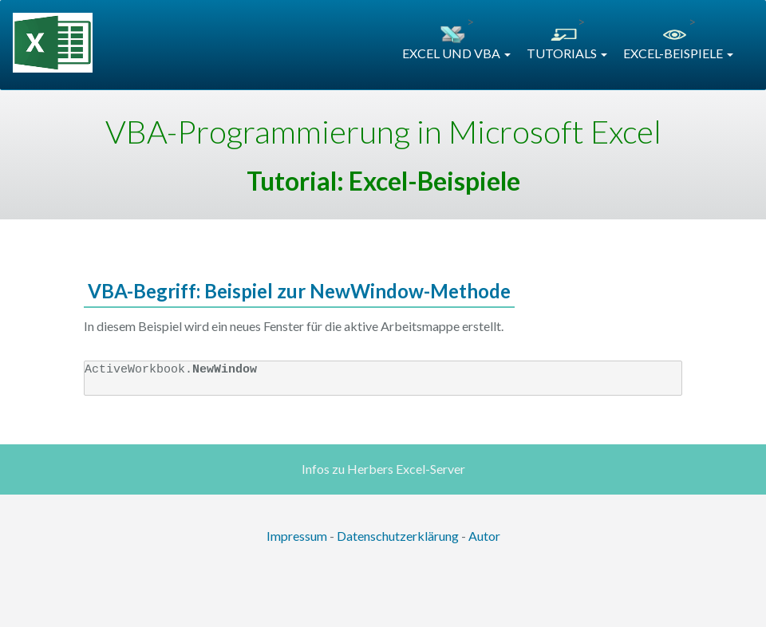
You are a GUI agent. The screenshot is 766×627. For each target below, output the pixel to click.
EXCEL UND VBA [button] (456, 53)
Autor (484, 535)
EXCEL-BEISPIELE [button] (678, 53)
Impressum (297, 535)
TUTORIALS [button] (567, 53)
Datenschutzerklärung (398, 535)
